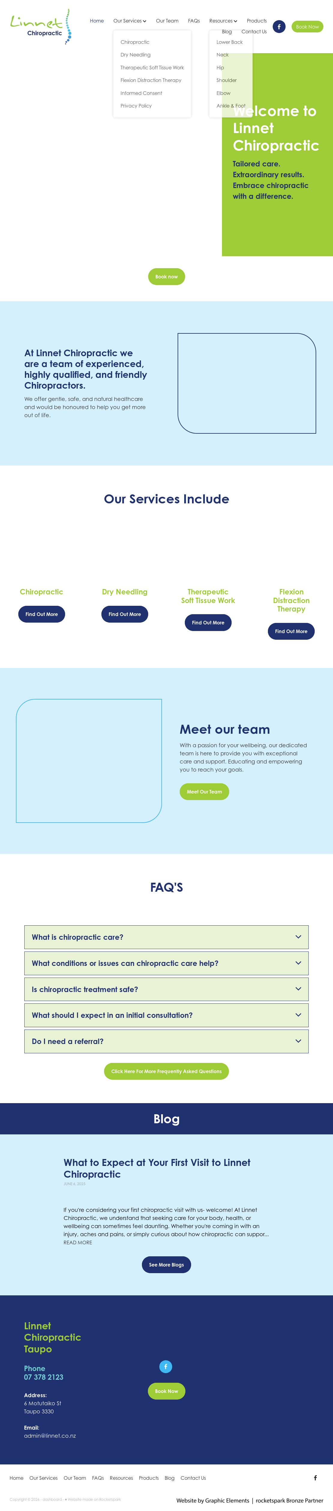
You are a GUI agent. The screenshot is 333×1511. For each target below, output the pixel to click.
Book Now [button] (166, 1391)
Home (97, 21)
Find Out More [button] (42, 614)
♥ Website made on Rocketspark (93, 1499)
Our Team (167, 21)
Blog (227, 32)
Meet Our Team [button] (204, 792)
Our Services (129, 21)
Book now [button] (166, 277)
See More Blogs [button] (166, 1265)
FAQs (194, 21)
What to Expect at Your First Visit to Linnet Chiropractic (157, 1167)
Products (257, 21)
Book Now (307, 27)
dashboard (52, 1499)
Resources (223, 21)
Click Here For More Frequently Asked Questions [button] (166, 1071)
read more (78, 1242)
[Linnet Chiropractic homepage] (41, 26)
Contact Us (254, 32)
